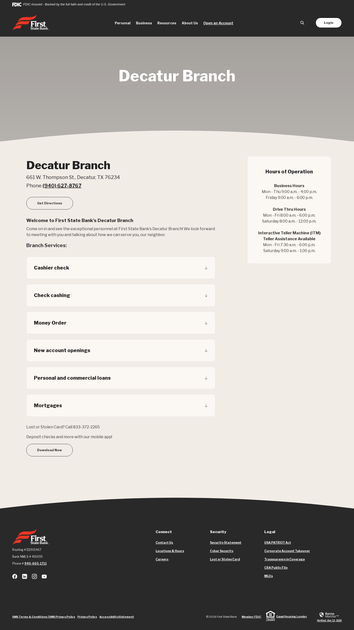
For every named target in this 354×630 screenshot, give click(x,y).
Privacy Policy (87, 616)
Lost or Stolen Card (225, 559)
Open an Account (219, 22)
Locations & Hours (170, 551)
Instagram (34, 576)
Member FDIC (251, 616)
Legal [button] (269, 532)
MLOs (268, 576)
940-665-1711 (35, 563)
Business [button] (144, 23)
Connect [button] (164, 532)
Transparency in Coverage (284, 559)
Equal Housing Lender (291, 616)
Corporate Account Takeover (287, 551)
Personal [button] (123, 23)
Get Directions (55, 203)
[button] (120, 267)
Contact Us (164, 542)
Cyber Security (221, 551)
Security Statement (225, 542)
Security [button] (218, 532)
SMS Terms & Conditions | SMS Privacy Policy (43, 616)
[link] (329, 616)
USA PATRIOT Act (277, 542)
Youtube (44, 576)
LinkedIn (24, 576)
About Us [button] (190, 23)
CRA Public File (276, 568)
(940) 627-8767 (62, 186)
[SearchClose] (302, 23)
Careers (162, 559)
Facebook (14, 576)
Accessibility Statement (116, 616)
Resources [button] (166, 23)
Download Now (49, 450)
